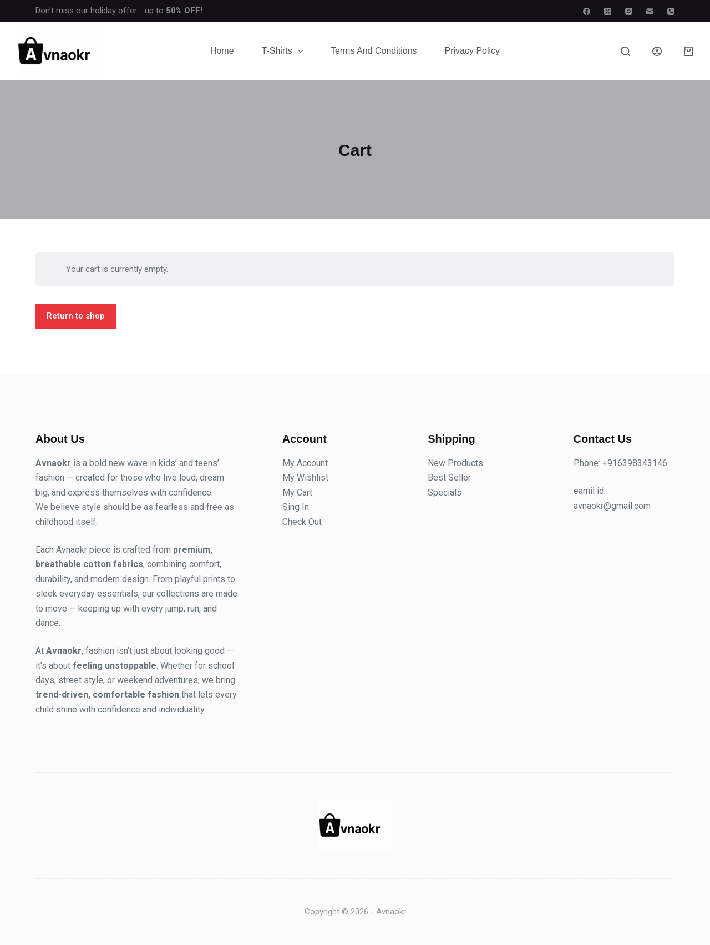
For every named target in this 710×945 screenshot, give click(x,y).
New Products (455, 463)
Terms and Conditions (374, 50)
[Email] (649, 11)
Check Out (302, 522)
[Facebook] (586, 11)
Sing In (295, 507)
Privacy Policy (472, 50)
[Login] (657, 51)
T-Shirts (284, 51)
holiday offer (113, 11)
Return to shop (76, 316)
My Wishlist (305, 477)
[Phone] (670, 11)
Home (222, 50)
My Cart (297, 492)
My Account (305, 463)
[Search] (625, 51)
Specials (445, 492)
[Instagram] (628, 11)
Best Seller (449, 477)
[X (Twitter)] (607, 11)
